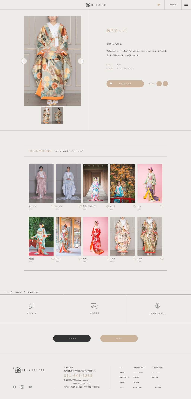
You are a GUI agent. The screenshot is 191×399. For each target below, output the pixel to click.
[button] (46, 115)
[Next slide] (81, 61)
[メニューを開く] (186, 5)
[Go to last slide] (24, 61)
